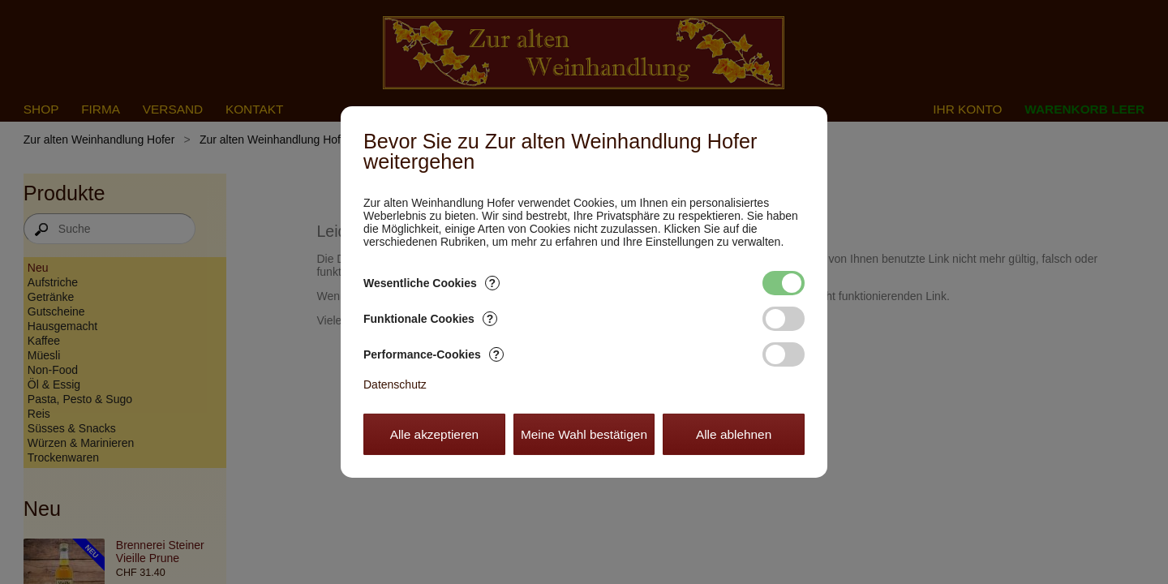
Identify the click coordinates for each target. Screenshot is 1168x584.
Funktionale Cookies (430, 318)
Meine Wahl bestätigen (584, 434)
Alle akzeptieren (434, 434)
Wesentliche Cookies (431, 283)
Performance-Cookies (433, 354)
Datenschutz (395, 384)
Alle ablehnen (733, 434)
